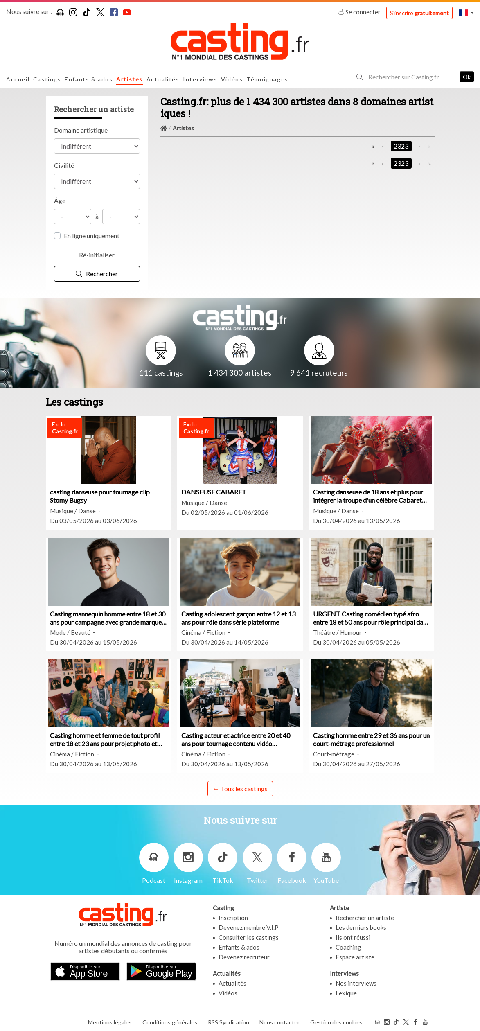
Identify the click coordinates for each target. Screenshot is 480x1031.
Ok (467, 76)
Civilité (64, 165)
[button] (466, 12)
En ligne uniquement (91, 235)
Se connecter (360, 12)
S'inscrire (419, 12)
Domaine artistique (81, 130)
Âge (59, 200)
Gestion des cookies (336, 1022)
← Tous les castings (240, 788)
